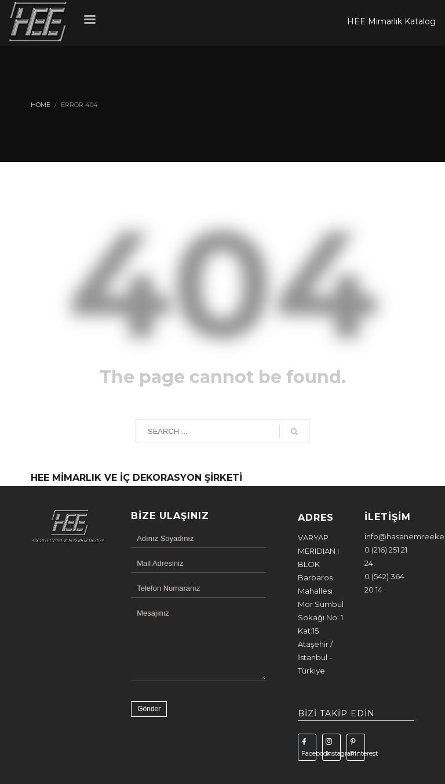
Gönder (149, 709)
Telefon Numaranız (168, 588)
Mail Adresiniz (160, 563)
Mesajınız (153, 613)
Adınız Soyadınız (165, 538)
